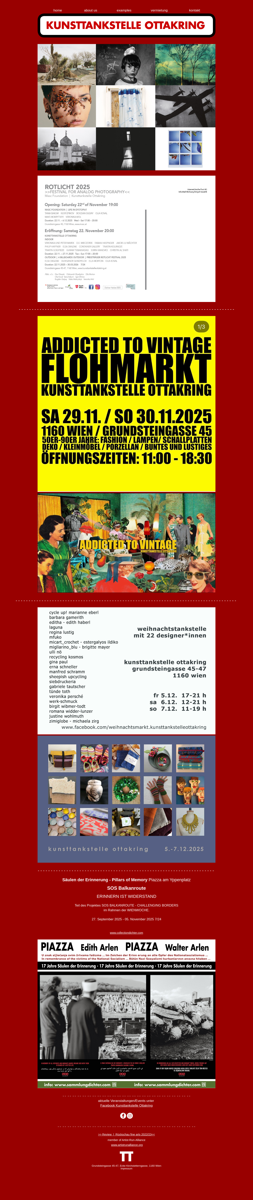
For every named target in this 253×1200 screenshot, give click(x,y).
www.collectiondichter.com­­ (126, 932)
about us (90, 10)
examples (124, 10)
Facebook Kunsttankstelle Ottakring (126, 1105)
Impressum (126, 1168)
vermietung (159, 10)
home (57, 10)
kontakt (194, 10)
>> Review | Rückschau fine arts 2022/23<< (126, 1134)
